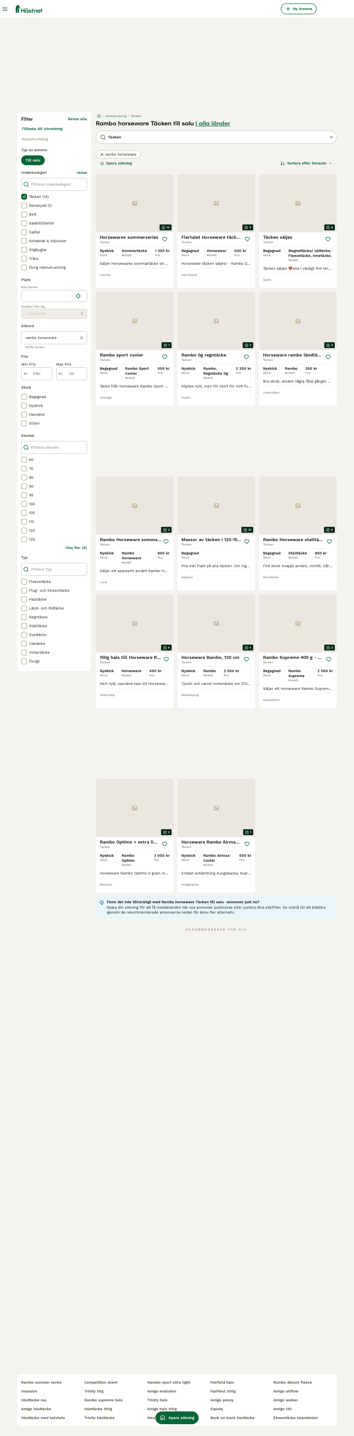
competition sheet (101, 1382)
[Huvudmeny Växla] (5, 9)
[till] (71, 373)
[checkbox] (24, 197)
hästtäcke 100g (98, 1409)
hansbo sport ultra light (168, 1382)
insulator (29, 1391)
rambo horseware (118, 154)
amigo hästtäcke (36, 1409)
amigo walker (285, 1400)
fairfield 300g (223, 1391)
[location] (54, 296)
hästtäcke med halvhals (43, 1418)
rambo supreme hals (103, 1400)
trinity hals (157, 1400)
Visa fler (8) (76, 548)
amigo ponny (222, 1400)
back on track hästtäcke (232, 1418)
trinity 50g (93, 1391)
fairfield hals (222, 1382)
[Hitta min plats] (78, 296)
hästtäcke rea (33, 1400)
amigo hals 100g (162, 1409)
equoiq (216, 1409)
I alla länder (212, 123)
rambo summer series (41, 1382)
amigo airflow (285, 1391)
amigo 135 (282, 1409)
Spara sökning (116, 163)
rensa (82, 172)
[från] (36, 373)
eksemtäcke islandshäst (295, 1418)
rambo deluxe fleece (292, 1382)
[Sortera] (306, 163)
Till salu (33, 160)
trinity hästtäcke (99, 1418)
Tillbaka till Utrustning (42, 129)
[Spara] (165, 239)
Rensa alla (77, 119)
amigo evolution (161, 1391)
